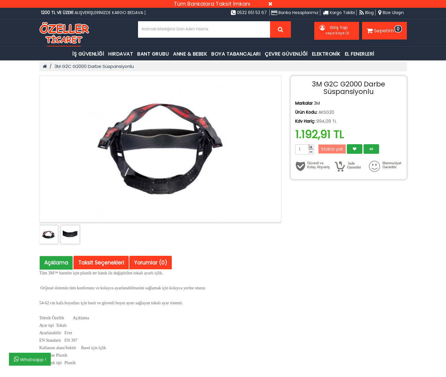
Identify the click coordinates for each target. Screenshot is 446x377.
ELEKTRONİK (326, 54)
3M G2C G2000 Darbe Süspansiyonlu (94, 66)
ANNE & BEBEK (190, 54)
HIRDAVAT (120, 54)
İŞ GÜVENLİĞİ (88, 54)
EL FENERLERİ (359, 54)
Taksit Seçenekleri (101, 262)
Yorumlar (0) (150, 262)
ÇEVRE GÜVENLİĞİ (286, 54)
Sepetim (383, 29)
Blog (366, 13)
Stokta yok (332, 149)
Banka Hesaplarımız (294, 13)
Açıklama (56, 262)
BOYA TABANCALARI (235, 54)
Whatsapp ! (30, 359)
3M (317, 103)
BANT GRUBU (153, 54)
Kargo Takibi (339, 13)
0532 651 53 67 (249, 13)
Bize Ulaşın (391, 13)
